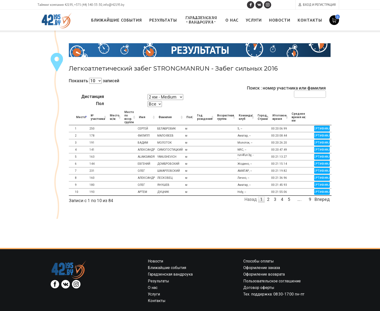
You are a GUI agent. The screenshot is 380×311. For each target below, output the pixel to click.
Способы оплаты (258, 261)
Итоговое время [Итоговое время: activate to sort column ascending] (279, 117)
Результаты (163, 20)
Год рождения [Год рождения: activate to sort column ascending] (204, 117)
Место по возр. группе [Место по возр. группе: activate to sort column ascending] (129, 117)
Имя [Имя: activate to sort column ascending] (142, 117)
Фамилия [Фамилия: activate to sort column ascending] (165, 117)
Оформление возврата (264, 274)
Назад (251, 199)
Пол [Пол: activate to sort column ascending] (189, 117)
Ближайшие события (116, 20)
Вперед (322, 199)
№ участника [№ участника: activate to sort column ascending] (98, 117)
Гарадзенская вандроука (201, 20)
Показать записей (94, 81)
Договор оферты (258, 287)
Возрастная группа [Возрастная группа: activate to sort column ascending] (225, 117)
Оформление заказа (261, 267)
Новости (279, 20)
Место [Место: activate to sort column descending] (81, 117)
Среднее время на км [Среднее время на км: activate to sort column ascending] (298, 117)
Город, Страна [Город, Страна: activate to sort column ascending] (263, 117)
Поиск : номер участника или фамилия (286, 92)
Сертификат (322, 128)
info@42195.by (113, 5)
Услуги (254, 20)
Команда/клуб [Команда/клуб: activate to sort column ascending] (246, 117)
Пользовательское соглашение (272, 281)
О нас (231, 20)
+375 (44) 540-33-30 (88, 5)
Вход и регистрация (319, 5)
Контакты (310, 20)
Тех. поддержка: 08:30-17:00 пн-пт (273, 294)
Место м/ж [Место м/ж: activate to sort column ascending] (114, 117)
